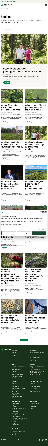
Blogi (31, 405)
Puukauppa (14, 352)
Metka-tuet (14, 367)
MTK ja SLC (15, 391)
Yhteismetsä (33, 360)
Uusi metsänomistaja (35, 359)
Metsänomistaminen (17, 354)
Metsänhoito (15, 350)
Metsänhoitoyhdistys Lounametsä (20, 418)
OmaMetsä (14, 355)
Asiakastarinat (33, 385)
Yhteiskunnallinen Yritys (35, 391)
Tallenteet (14, 398)
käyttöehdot (32, 441)
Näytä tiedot (41, 229)
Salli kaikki (39, 233)
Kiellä (9, 233)
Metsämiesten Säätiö (35, 354)
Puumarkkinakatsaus (17, 376)
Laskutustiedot (15, 411)
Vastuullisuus (33, 390)
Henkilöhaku (15, 430)
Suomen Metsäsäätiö (35, 357)
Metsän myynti (15, 371)
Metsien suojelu (33, 367)
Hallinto (14, 406)
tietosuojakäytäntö (25, 441)
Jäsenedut (14, 385)
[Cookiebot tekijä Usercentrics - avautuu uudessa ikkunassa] (41, 212)
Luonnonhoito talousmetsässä (37, 366)
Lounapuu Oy (15, 413)
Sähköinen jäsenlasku (17, 396)
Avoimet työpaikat (34, 403)
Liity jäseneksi (15, 386)
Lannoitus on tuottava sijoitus (19, 414)
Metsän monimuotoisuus (36, 369)
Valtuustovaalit (15, 424)
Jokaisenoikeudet (34, 350)
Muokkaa (24, 233)
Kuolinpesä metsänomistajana (37, 352)
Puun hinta (14, 377)
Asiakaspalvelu (15, 403)
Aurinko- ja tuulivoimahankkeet (19, 366)
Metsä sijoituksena (16, 369)
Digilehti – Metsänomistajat (18, 405)
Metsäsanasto (33, 355)
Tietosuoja (20, 439)
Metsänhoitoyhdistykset (35, 386)
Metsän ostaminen (16, 372)
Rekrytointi (14, 423)
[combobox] (11, 29)
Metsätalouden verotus (17, 374)
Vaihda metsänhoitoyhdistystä (9, 1)
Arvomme (32, 383)
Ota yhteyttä (15, 434)
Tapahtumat (33, 406)
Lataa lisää (24, 339)
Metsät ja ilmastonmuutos (36, 374)
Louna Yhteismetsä (16, 416)
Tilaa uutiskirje (33, 388)
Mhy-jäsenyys (15, 383)
